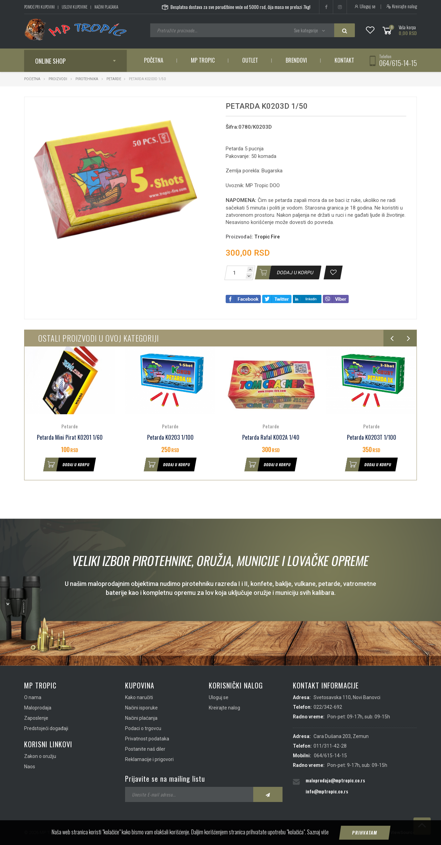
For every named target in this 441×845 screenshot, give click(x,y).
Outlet (250, 60)
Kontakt (344, 60)
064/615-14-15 (398, 63)
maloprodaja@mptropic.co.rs (335, 780)
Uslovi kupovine (75, 7)
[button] (195, 108)
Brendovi (296, 60)
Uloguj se (365, 6)
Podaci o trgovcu (143, 728)
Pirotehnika (86, 79)
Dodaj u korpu (66, 464)
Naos (29, 766)
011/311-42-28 (330, 746)
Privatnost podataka (147, 738)
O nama (32, 697)
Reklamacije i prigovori (149, 759)
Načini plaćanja (106, 7)
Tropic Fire (267, 236)
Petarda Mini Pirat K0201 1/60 (70, 437)
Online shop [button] (50, 60)
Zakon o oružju (40, 756)
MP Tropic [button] (203, 60)
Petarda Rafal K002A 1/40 (270, 437)
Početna (153, 60)
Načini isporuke (141, 707)
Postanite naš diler (145, 749)
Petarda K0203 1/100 (170, 437)
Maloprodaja (37, 707)
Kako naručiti (139, 697)
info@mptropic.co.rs (327, 791)
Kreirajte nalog (401, 6)
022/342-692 (328, 707)
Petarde (113, 79)
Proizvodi (58, 79)
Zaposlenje (36, 718)
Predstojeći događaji (46, 728)
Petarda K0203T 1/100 (371, 437)
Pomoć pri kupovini (39, 7)
